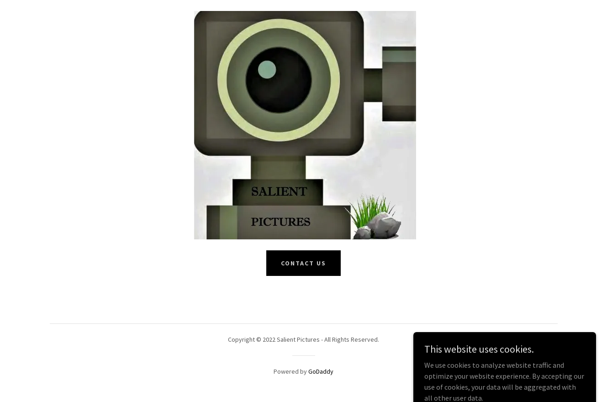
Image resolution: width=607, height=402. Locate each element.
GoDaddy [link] (320, 371)
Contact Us (303, 263)
